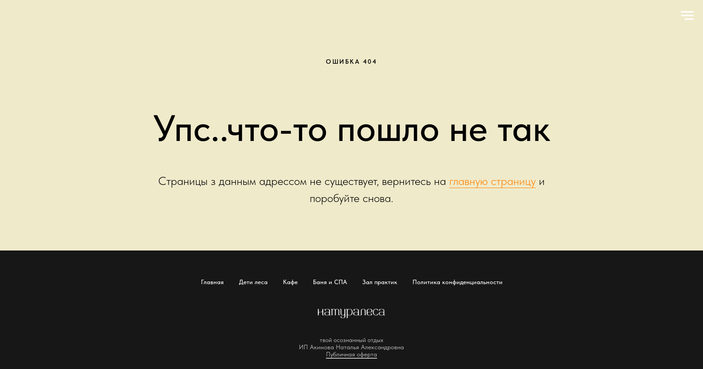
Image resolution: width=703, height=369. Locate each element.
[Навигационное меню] (687, 15)
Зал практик (379, 282)
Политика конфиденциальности (457, 282)
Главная (212, 282)
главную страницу (492, 181)
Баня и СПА (330, 282)
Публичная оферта (351, 354)
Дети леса (253, 282)
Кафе (290, 282)
